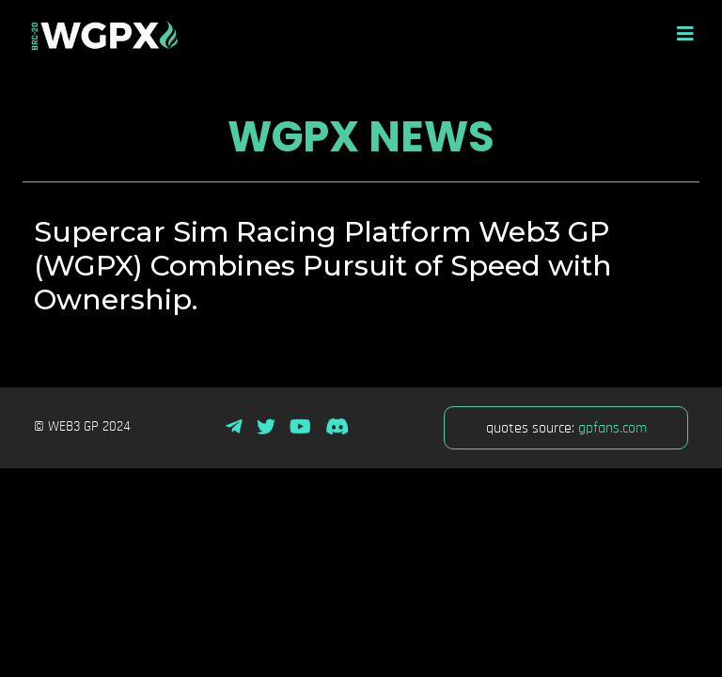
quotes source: (566, 427)
